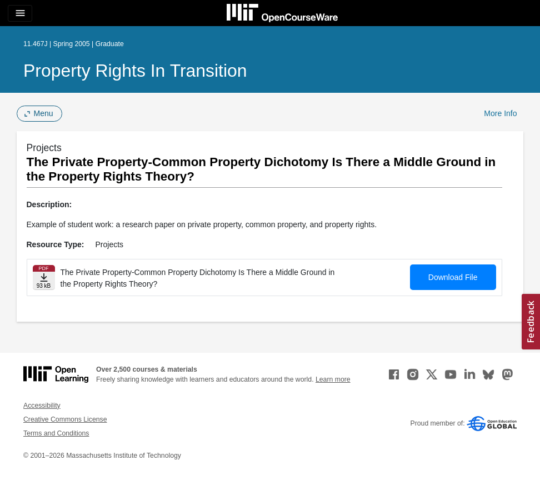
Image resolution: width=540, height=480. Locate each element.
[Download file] (44, 277)
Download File (453, 277)
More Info (500, 113)
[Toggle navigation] (20, 13)
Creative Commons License (65, 419)
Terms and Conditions (56, 433)
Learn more (333, 379)
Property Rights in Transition (135, 71)
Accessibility (42, 405)
